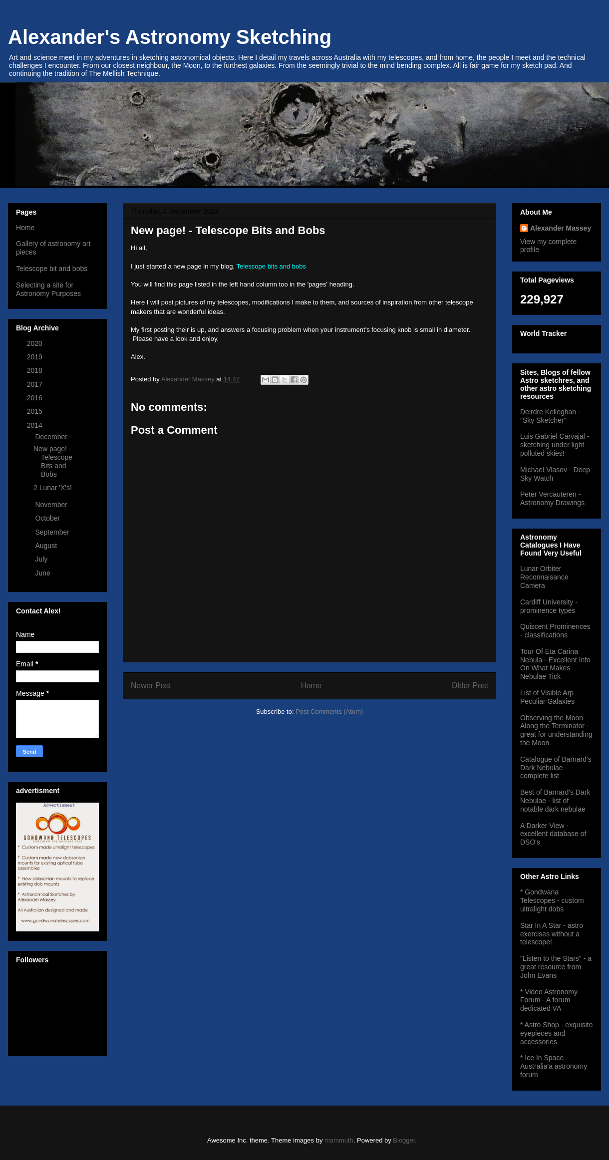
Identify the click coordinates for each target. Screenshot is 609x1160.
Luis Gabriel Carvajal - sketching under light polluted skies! (555, 444)
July (42, 559)
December (52, 437)
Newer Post (151, 685)
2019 (35, 357)
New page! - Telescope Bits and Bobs (52, 461)
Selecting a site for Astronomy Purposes (48, 289)
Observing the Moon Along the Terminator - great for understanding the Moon (556, 730)
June (43, 573)
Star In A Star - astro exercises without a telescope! (551, 933)
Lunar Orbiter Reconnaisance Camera (544, 577)
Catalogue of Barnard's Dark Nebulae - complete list (556, 767)
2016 (35, 398)
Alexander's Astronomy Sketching (169, 37)
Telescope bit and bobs (51, 269)
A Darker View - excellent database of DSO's (553, 834)
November (52, 505)
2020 (35, 343)
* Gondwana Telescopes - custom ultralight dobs (552, 900)
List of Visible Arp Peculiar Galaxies (547, 697)
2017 (35, 384)
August (46, 546)
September (53, 532)
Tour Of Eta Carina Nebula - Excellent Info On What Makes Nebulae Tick (555, 663)
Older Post (469, 685)
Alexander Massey (560, 228)
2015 (35, 411)
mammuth (338, 1140)
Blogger (404, 1140)
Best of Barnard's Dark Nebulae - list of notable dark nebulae (555, 800)
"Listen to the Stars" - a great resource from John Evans (556, 966)
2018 (35, 370)
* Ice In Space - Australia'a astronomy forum (553, 1066)
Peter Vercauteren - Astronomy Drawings (552, 498)
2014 (35, 425)
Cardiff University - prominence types (549, 606)
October (48, 518)
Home (311, 685)
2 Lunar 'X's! (52, 488)
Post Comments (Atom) (329, 711)
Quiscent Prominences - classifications (555, 630)
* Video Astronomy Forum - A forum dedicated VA (549, 1000)
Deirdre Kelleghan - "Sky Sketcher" (550, 416)
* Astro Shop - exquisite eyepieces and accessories (556, 1033)
